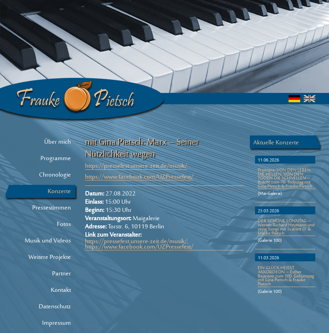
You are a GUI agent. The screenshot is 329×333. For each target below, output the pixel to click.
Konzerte (59, 192)
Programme (55, 159)
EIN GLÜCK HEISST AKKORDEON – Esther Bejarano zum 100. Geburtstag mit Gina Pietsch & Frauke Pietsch (286, 276)
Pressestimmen (51, 208)
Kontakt (61, 290)
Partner (61, 274)
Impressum (56, 323)
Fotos (64, 224)
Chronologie (55, 175)
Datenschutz (55, 307)
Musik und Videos (48, 241)
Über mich (57, 142)
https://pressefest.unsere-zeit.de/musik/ (136, 167)
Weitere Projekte (49, 257)
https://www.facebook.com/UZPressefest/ (139, 178)
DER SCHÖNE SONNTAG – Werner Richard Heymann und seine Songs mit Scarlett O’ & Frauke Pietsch (286, 227)
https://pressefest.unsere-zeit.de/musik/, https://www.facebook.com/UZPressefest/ (139, 244)
